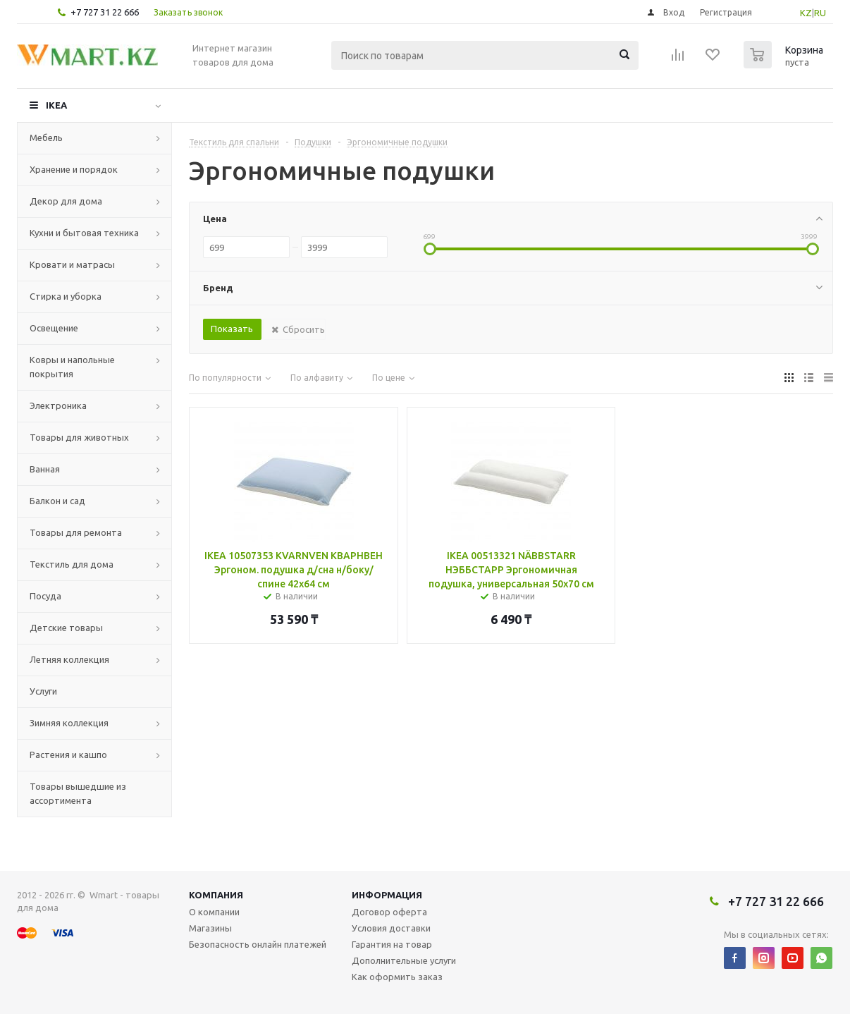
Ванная (45, 469)
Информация (387, 895)
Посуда (45, 596)
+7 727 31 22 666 (104, 12)
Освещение (54, 328)
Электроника (58, 405)
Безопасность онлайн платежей (257, 944)
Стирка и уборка (65, 296)
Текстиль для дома (71, 564)
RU (820, 13)
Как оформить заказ (397, 977)
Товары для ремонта (76, 532)
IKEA (56, 105)
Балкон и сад (57, 501)
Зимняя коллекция (69, 723)
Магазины (210, 928)
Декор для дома (66, 201)
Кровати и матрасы (72, 264)
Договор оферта (389, 912)
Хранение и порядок (74, 169)
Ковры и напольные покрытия (72, 367)
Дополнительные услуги (404, 960)
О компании (214, 912)
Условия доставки (391, 928)
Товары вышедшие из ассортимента (78, 793)
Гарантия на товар (392, 944)
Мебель (46, 137)
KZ (806, 13)
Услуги (43, 691)
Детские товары (66, 628)
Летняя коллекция (69, 659)
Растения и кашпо (68, 754)
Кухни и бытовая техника (84, 233)
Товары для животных (79, 437)
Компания (216, 895)
